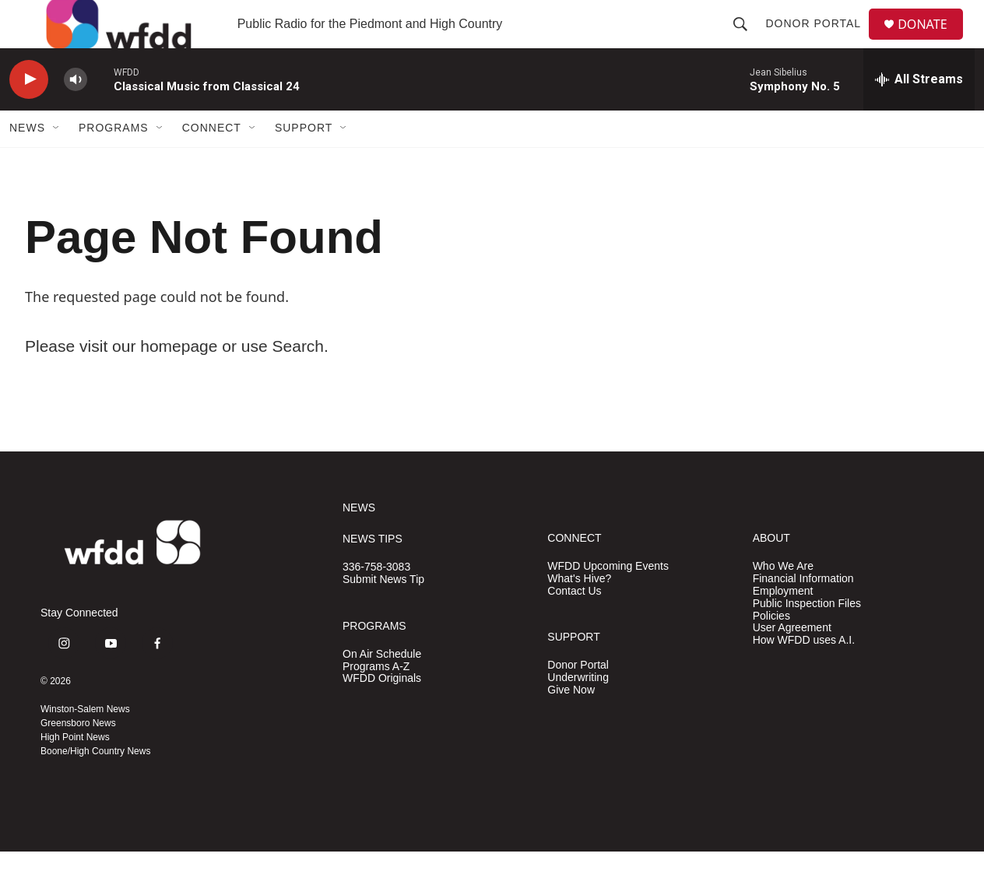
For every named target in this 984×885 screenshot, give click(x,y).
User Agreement (792, 662)
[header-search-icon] (746, 40)
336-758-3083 (376, 600)
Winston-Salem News (85, 742)
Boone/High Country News (95, 784)
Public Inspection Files (807, 637)
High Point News (75, 770)
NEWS (359, 541)
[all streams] (919, 113)
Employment (783, 624)
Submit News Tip (383, 613)
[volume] (75, 113)
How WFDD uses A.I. (804, 674)
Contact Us (574, 624)
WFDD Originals (382, 712)
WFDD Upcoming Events (608, 600)
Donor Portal (819, 40)
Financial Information (803, 612)
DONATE (931, 41)
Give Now (571, 723)
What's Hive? (579, 612)
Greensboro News (78, 756)
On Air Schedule (382, 688)
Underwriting (578, 711)
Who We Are (783, 600)
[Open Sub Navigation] (57, 162)
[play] (28, 113)
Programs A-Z (376, 700)
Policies (771, 649)
